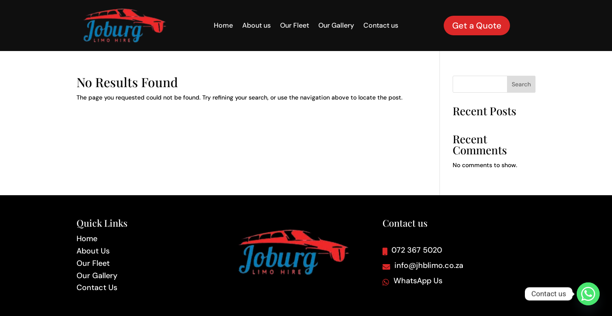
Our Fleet (294, 26)
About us (256, 26)
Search (521, 84)
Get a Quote (477, 25)
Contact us (380, 26)
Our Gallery (336, 26)
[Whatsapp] (588, 293)
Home (223, 26)
